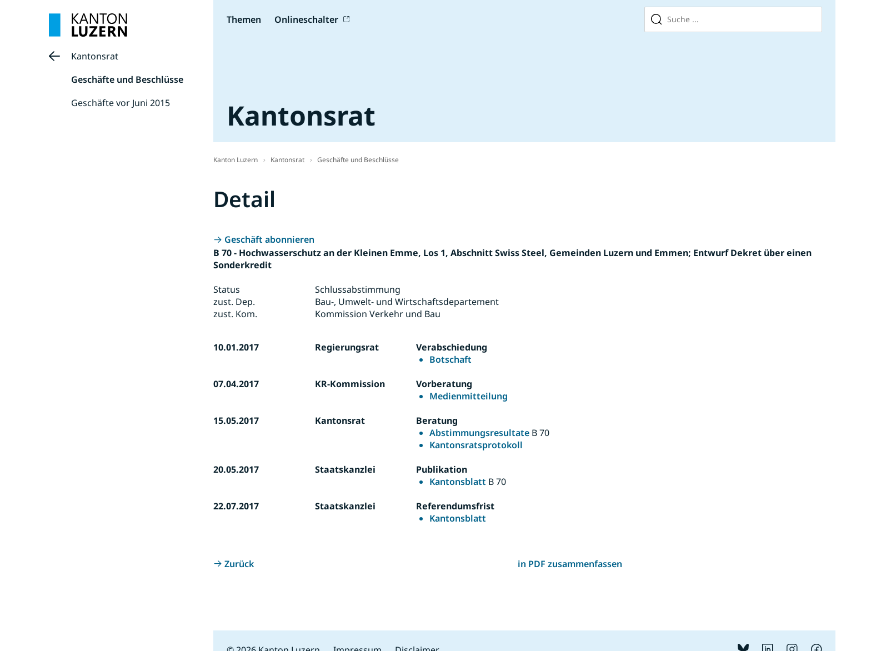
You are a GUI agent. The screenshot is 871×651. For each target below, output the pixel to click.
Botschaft (450, 359)
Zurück (239, 564)
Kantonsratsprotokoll (476, 445)
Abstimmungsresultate (479, 433)
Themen (244, 19)
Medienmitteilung (468, 396)
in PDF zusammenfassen (570, 564)
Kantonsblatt (457, 481)
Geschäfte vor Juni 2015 (120, 103)
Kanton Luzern (235, 159)
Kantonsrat (94, 56)
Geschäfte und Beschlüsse (127, 79)
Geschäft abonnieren (269, 239)
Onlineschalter (306, 19)
